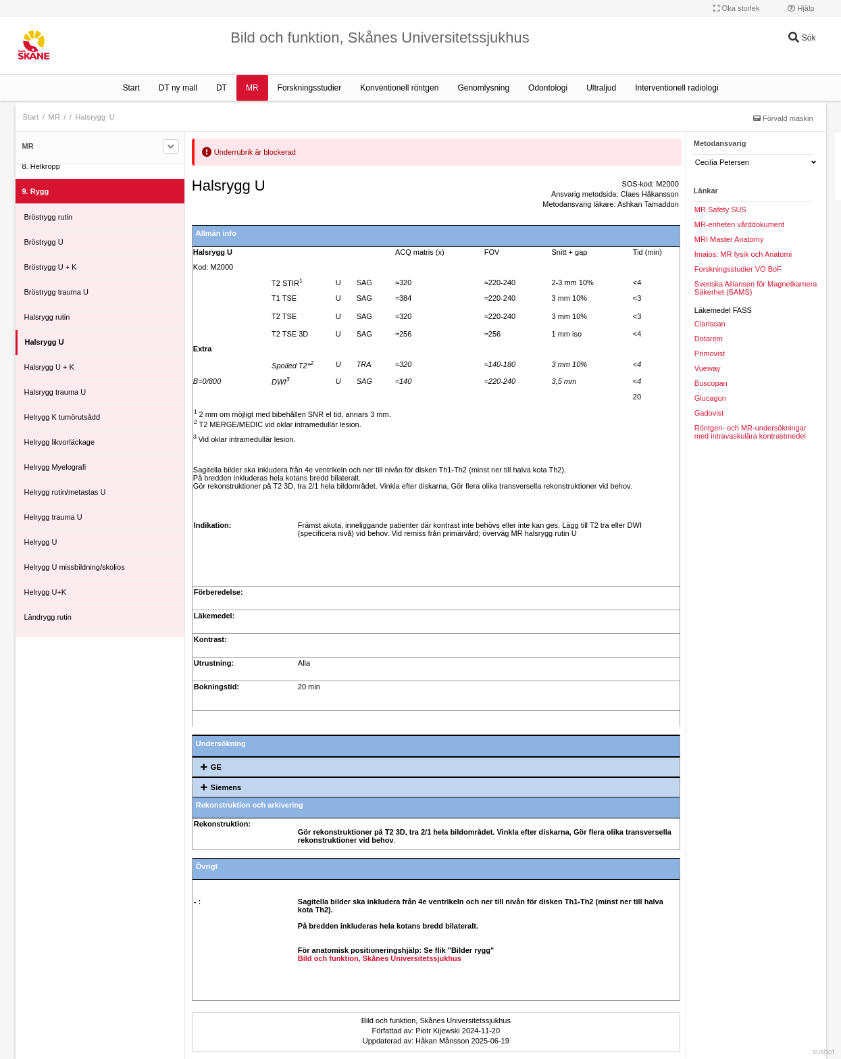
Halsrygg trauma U (55, 392)
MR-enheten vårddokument (739, 224)
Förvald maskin (783, 118)
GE (209, 767)
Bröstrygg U (43, 242)
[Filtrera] (171, 146)
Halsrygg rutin (47, 317)
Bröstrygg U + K (50, 267)
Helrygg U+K (45, 592)
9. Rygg (35, 191)
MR (252, 88)
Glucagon (710, 398)
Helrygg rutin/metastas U (65, 492)
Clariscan (709, 324)
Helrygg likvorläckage (59, 442)
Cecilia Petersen (755, 162)
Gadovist (708, 413)
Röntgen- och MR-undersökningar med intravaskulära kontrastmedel (750, 432)
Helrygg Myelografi (55, 467)
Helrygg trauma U (53, 517)
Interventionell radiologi (676, 88)
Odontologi (547, 88)
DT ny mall (178, 88)
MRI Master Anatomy (729, 239)
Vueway (707, 368)
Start (130, 88)
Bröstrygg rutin (48, 217)
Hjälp (801, 8)
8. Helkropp (41, 166)
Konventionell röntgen (399, 88)
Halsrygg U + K (49, 367)
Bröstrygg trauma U (56, 292)
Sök (801, 38)
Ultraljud (601, 88)
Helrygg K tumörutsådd (62, 417)
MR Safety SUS (720, 209)
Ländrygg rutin (48, 617)
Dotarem (708, 339)
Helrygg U (40, 542)
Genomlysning (483, 88)
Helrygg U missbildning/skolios (74, 567)
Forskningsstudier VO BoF (738, 269)
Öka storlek (736, 8)
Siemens (218, 787)
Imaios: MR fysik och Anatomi (743, 254)
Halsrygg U (94, 117)
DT (221, 88)
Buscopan (711, 383)
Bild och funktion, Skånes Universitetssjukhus (379, 958)
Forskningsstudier (310, 88)
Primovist (709, 353)
